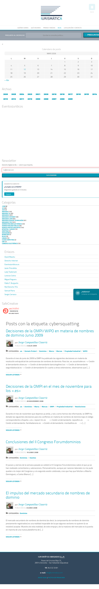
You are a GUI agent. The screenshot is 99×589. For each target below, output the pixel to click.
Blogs (4, 236)
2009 (38, 98)
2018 (62, 94)
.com (3, 206)
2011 (21, 98)
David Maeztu (10, 256)
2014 (94, 94)
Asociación (6, 233)
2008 (46, 98)
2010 (30, 98)
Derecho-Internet (11, 260)
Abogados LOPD (7, 219)
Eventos (33, 457)
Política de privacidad (56, 577)
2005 (70, 98)
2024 (21, 94)
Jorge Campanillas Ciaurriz (32, 342)
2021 (38, 94)
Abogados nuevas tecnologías (12, 220)
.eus (3, 210)
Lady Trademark (11, 271)
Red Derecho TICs (11, 286)
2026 (5, 94)
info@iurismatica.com (54, 572)
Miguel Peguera (10, 279)
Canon (4, 238)
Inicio (92, 8)
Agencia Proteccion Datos (11, 227)
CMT (3, 242)
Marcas (59, 351)
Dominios (42, 351)
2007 (54, 98)
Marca (51, 351)
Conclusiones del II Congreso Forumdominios (43, 442)
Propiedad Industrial (73, 351)
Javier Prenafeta (11, 268)
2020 (46, 94)
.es (3, 208)
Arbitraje (5, 231)
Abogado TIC (6, 213)
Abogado (5, 212)
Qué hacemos (36, 28)
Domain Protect (30, 351)
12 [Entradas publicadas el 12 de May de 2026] (25, 69)
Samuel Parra (10, 290)
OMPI (52, 406)
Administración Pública (10, 226)
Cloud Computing (8, 240)
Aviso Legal (42, 577)
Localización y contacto (73, 28)
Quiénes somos (22, 28)
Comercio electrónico (10, 243)
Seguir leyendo (13, 374)
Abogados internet (9, 217)
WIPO (85, 351)
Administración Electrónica (12, 224)
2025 (13, 94)
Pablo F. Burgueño (11, 283)
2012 (13, 98)
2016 (78, 94)
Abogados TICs (7, 222)
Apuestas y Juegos (8, 229)
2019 (54, 94)
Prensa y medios (49, 28)
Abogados (5, 215)
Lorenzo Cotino (10, 275)
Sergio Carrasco (10, 294)
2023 (30, 94)
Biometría (5, 234)
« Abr (7, 80)
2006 (62, 98)
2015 (86, 94)
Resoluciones (80, 406)
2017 (70, 94)
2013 (5, 98)
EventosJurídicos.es (12, 264)
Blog (59, 28)
